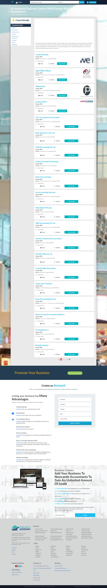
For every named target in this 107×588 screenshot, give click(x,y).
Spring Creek (15, 36)
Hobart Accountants (87, 534)
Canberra (83, 548)
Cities (13, 552)
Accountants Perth (39, 539)
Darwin (52, 548)
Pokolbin (38, 557)
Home (13, 14)
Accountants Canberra (71, 536)
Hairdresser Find (86, 529)
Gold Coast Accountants (41, 538)
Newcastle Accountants (87, 538)
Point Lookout (69, 553)
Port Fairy (83, 553)
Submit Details (75, 423)
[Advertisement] (64, 31)
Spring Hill (14, 30)
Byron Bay (53, 549)
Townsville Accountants (56, 536)
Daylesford (38, 553)
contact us (45, 565)
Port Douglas (69, 551)
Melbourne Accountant (56, 532)
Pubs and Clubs (69, 529)
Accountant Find (86, 530)
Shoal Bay (53, 553)
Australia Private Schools (41, 530)
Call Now (51, 63)
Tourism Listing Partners (56, 529)
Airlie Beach (54, 555)
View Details (62, 63)
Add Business (93, 2)
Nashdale (14, 44)
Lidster (14, 34)
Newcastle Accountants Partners (63, 570)
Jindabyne (68, 549)
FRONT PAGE (15, 574)
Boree (13, 28)
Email (40, 63)
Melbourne (53, 546)
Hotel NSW (69, 539)
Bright (37, 551)
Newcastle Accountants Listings (82, 586)
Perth (37, 548)
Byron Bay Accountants (72, 538)
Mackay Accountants (87, 532)
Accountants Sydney (87, 536)
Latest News (36, 573)
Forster (83, 551)
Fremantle (38, 555)
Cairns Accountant (39, 536)
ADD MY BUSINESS (17, 572)
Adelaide (83, 546)
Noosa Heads (84, 549)
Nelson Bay (38, 549)
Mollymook (69, 555)
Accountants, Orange (21, 14)
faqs (39, 577)
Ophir (13, 42)
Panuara (14, 40)
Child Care (68, 530)
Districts (14, 554)
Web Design (36, 575)
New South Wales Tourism (56, 539)
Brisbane (68, 546)
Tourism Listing (39, 529)
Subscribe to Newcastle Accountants (42, 568)
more (68, 359)
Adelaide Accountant (40, 532)
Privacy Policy (36, 580)
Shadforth (14, 38)
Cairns (52, 551)
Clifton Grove (15, 32)
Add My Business (75, 373)
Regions (14, 549)
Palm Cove (84, 555)
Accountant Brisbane (55, 538)
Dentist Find (53, 530)
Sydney (37, 546)
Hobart (68, 548)
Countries (14, 547)
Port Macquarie (55, 557)
